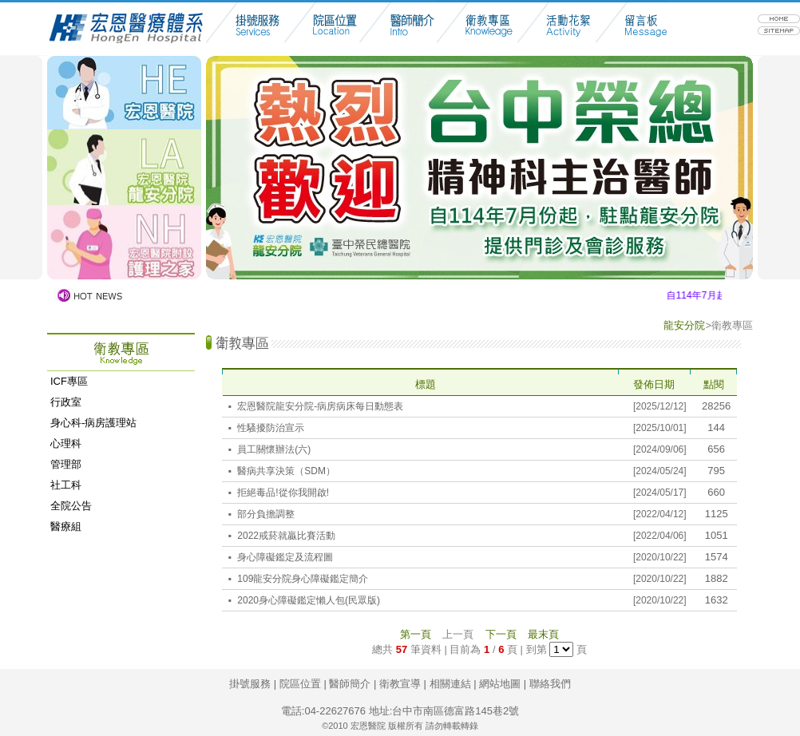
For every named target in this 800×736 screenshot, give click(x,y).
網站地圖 (500, 684)
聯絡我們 (550, 684)
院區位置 (300, 684)
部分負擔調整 (266, 514)
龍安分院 (684, 325)
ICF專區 (69, 381)
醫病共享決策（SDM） (286, 471)
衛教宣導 (400, 684)
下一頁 (501, 634)
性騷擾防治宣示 (270, 427)
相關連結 (450, 684)
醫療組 (65, 526)
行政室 (65, 402)
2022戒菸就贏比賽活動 (286, 535)
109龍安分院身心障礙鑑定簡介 (302, 578)
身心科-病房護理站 (93, 423)
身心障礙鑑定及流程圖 (285, 557)
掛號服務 (250, 684)
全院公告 (71, 506)
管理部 (65, 464)
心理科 (65, 443)
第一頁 (415, 634)
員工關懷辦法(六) (274, 449)
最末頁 (543, 634)
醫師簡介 (349, 684)
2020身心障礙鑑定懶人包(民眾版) (308, 600)
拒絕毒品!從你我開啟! (283, 492)
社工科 (65, 485)
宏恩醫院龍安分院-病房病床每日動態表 (320, 406)
